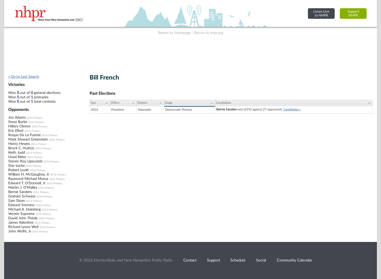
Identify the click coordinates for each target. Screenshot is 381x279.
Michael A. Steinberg (24, 209)
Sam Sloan (16, 201)
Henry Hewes (19, 144)
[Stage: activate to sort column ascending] (189, 103)
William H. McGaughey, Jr (28, 174)
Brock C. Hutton (21, 148)
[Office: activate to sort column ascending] (123, 103)
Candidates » (292, 109)
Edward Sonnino (21, 205)
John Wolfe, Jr (19, 231)
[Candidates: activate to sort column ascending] (294, 103)
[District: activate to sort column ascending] (150, 103)
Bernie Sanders (20, 192)
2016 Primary (34, 118)
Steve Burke (17, 122)
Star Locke (16, 166)
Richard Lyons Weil (23, 227)
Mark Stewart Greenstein (28, 139)
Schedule (238, 260)
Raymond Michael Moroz (28, 179)
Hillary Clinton (19, 126)
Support (213, 260)
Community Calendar (294, 260)
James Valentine (20, 222)
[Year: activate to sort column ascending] (100, 103)
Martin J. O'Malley (22, 187)
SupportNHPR (353, 13)
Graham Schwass (22, 196)
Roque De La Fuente (24, 135)
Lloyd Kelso (17, 157)
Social (261, 260)
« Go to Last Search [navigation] (23, 77)
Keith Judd (16, 152)
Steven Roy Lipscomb (25, 161)
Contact (189, 260)
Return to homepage (174, 33)
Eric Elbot (15, 131)
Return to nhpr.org (208, 33)
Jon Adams (17, 117)
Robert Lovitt (18, 170)
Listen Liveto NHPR (321, 13)
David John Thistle (23, 218)
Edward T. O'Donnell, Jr (27, 183)
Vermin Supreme (21, 214)
